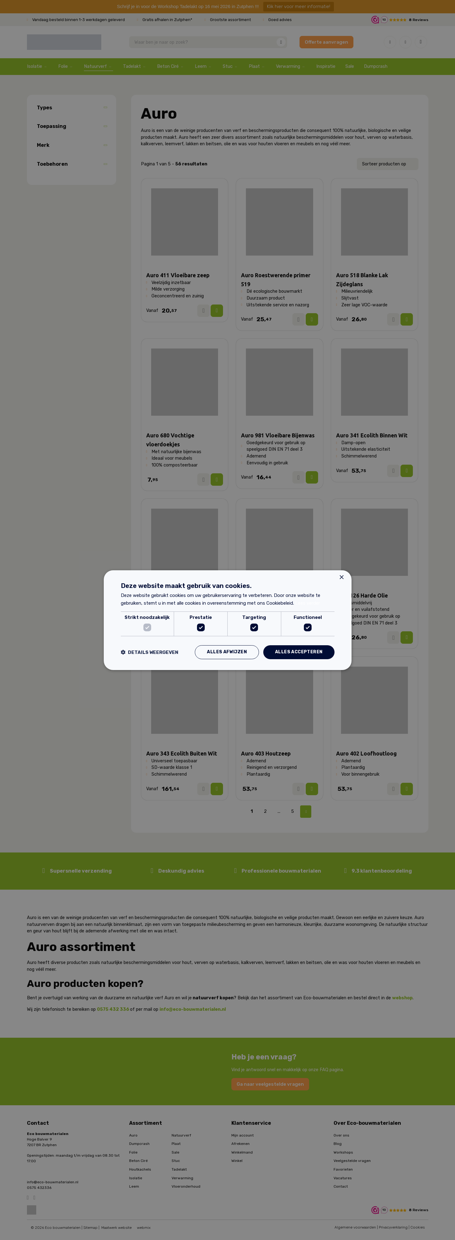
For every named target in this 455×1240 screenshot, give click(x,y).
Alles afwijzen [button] (227, 652)
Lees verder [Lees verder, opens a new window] (307, 603)
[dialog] (227, 620)
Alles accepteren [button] (298, 652)
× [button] (341, 577)
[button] (149, 652)
